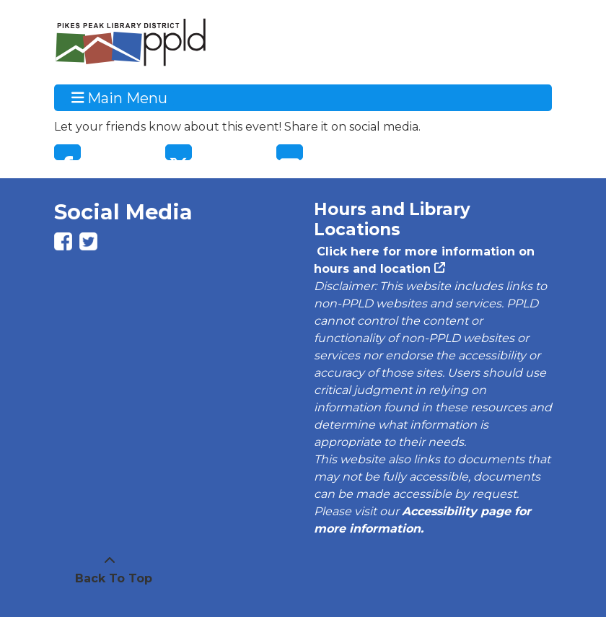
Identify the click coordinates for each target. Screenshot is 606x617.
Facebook (67, 152)
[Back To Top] (109, 570)
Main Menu (119, 97)
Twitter (178, 152)
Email (289, 152)
